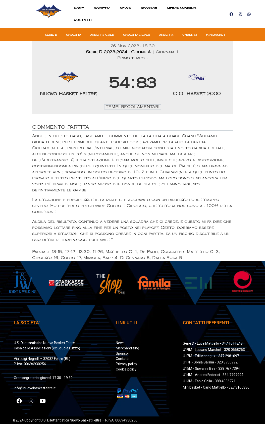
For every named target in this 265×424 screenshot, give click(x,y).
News (125, 8)
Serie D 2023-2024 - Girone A (119, 52)
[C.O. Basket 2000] (197, 83)
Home (79, 8)
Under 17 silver (136, 34)
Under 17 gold (102, 34)
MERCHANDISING (181, 8)
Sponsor (149, 8)
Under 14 (166, 34)
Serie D (51, 34)
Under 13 (189, 34)
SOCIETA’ (102, 8)
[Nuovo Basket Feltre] (68, 83)
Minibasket (215, 34)
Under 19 (73, 34)
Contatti (83, 20)
